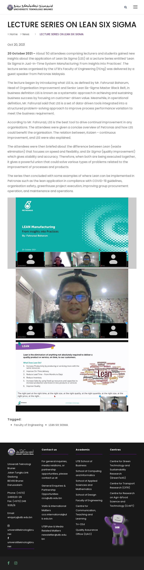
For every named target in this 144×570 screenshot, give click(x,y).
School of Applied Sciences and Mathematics (86, 485)
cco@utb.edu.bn (52, 498)
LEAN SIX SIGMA (58, 425)
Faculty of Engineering (28, 425)
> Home (13, 34)
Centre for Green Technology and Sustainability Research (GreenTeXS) (120, 469)
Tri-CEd (80, 524)
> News (24, 34)
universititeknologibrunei (21, 530)
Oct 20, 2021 (16, 44)
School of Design (86, 495)
